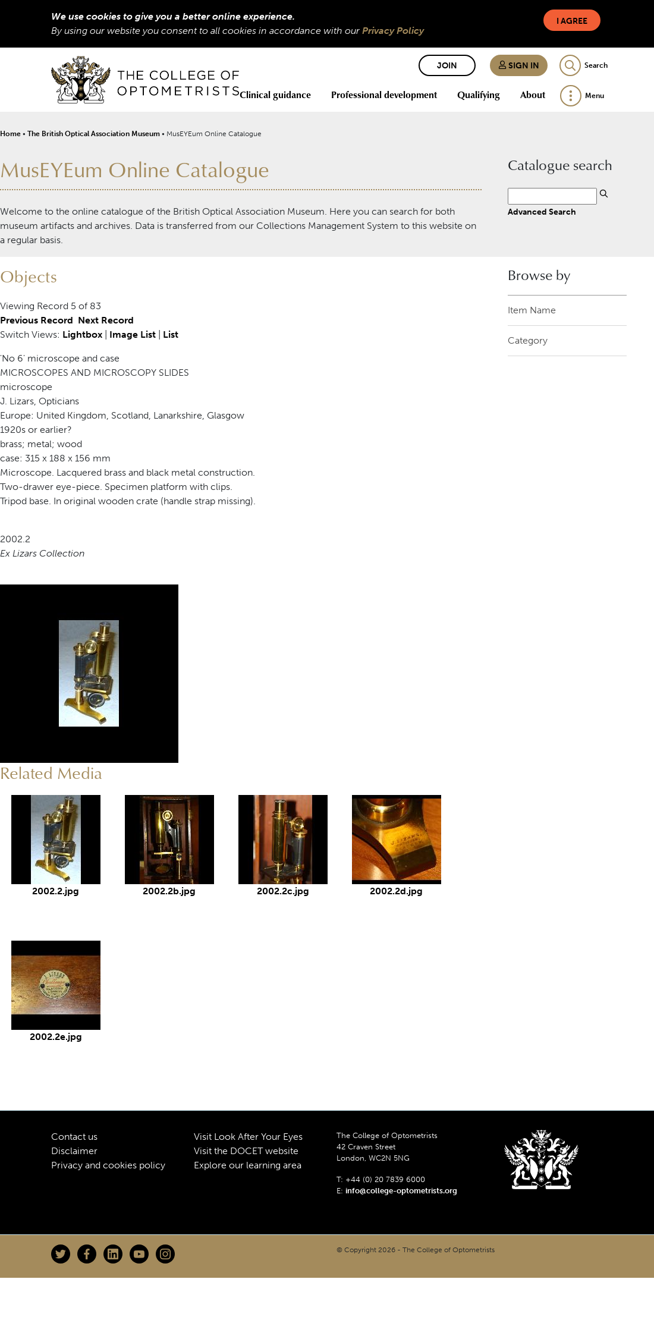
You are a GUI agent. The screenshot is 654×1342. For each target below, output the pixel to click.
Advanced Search (542, 211)
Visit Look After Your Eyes (248, 1136)
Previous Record (36, 320)
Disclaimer (74, 1150)
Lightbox (82, 334)
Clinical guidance (275, 94)
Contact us (74, 1136)
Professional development (384, 94)
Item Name (532, 310)
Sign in (518, 66)
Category (528, 340)
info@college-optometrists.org (401, 1190)
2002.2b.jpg (169, 891)
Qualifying (478, 94)
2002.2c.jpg (283, 891)
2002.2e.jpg (56, 1036)
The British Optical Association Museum (93, 134)
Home (10, 134)
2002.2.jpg (55, 891)
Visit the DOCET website (246, 1150)
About (532, 94)
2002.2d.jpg (396, 891)
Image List (132, 334)
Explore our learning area (247, 1165)
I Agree (571, 21)
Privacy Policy (393, 30)
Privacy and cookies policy (108, 1165)
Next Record (106, 320)
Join (447, 66)
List (170, 334)
